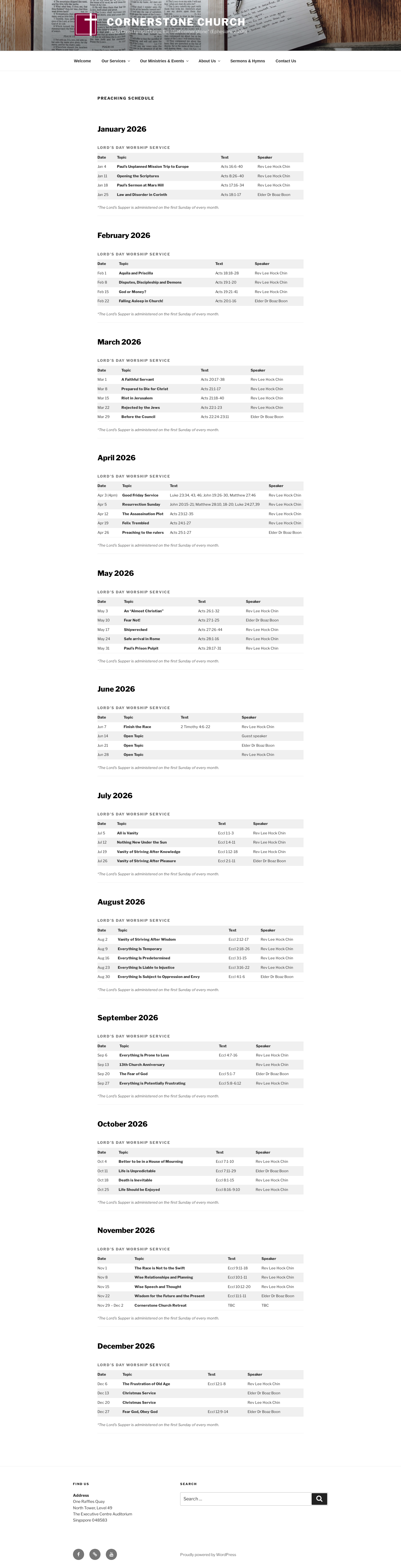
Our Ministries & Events (164, 61)
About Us (210, 61)
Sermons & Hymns (247, 61)
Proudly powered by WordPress (208, 1554)
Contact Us (286, 61)
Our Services (116, 61)
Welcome (82, 61)
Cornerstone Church (176, 22)
